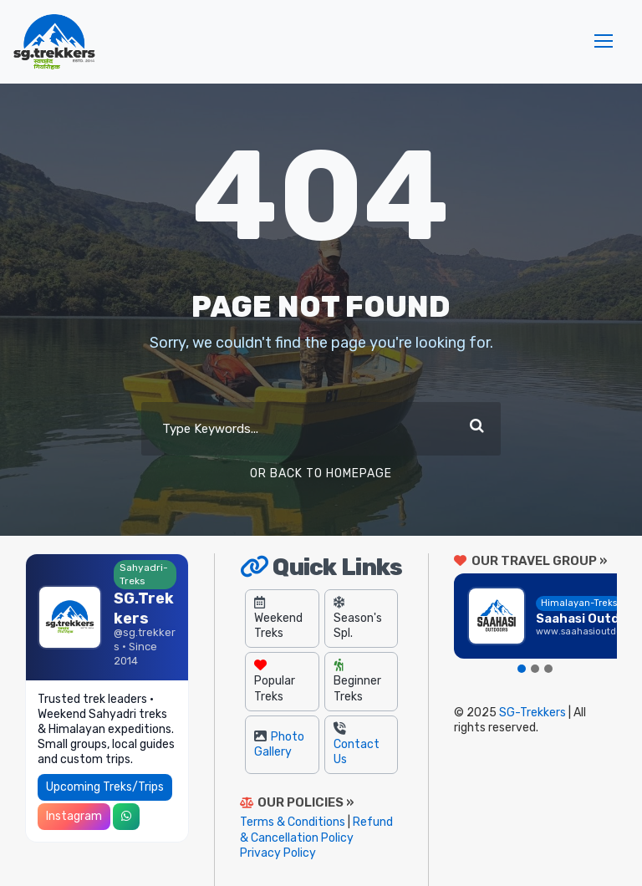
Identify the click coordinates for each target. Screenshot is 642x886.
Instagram (74, 816)
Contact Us (357, 744)
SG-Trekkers (532, 712)
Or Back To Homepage (321, 473)
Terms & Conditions (292, 822)
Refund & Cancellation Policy (316, 829)
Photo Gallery (279, 744)
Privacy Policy (278, 853)
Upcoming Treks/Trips (105, 787)
